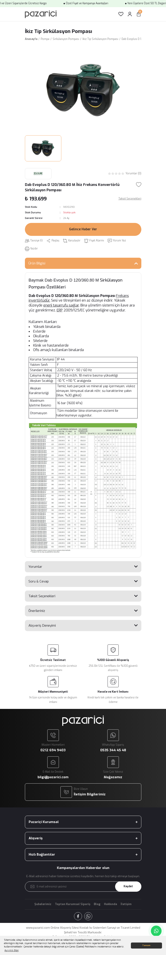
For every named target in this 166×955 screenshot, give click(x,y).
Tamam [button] (146, 945)
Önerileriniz (36, 611)
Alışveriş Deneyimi (42, 625)
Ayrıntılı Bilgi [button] (11, 950)
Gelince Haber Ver (83, 229)
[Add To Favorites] (138, 184)
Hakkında (110, 904)
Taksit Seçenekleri (41, 596)
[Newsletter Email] (83, 886)
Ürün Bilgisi (36, 263)
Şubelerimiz (42, 904)
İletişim (126, 904)
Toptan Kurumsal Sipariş (72, 904)
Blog (97, 904)
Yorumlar (35, 566)
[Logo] (41, 14)
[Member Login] (129, 14)
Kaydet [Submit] (128, 886)
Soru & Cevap (38, 581)
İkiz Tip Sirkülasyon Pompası (58, 31)
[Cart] (138, 14)
